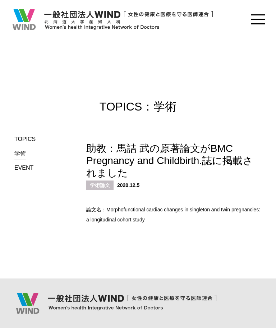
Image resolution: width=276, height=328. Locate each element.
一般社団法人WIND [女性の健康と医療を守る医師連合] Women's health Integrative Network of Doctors (112, 19)
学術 (20, 153)
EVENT (23, 168)
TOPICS (25, 139)
